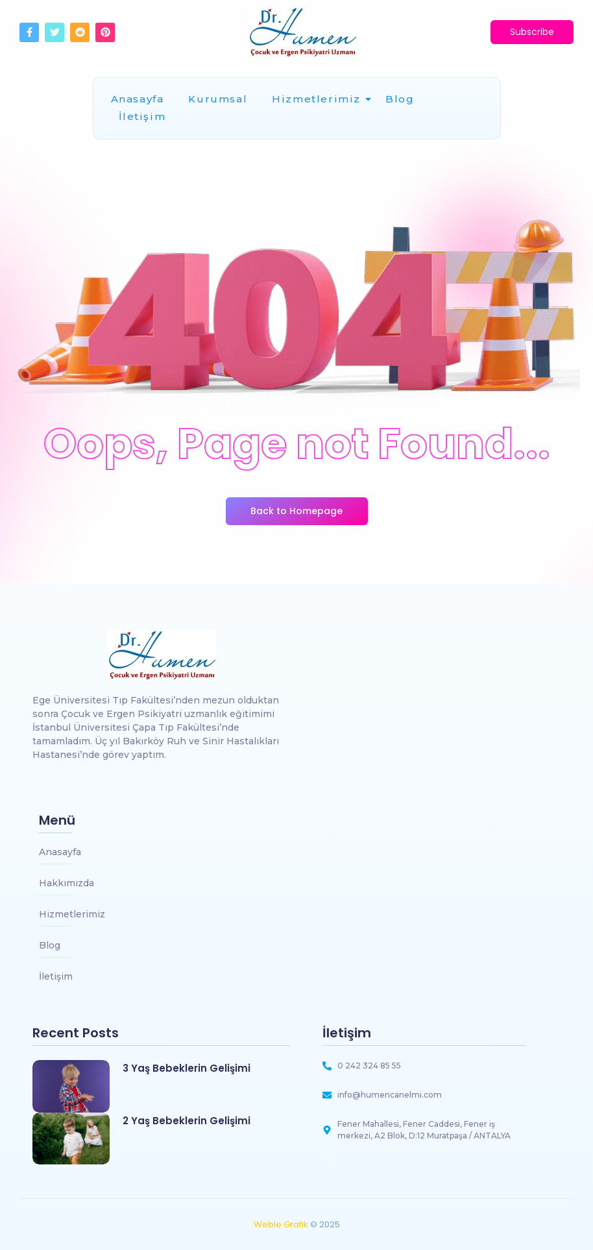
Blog (399, 99)
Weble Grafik (281, 1224)
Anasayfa (137, 99)
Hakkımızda (66, 883)
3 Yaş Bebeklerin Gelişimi (186, 1068)
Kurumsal (217, 99)
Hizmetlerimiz (318, 99)
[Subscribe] (532, 32)
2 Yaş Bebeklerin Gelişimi (186, 1121)
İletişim (142, 116)
